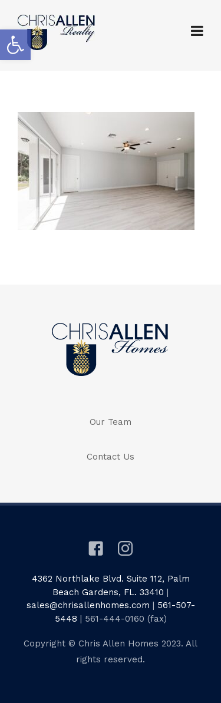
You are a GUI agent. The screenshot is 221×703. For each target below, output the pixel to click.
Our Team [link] (110, 422)
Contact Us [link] (110, 456)
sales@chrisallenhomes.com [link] (88, 605)
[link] (15, 44)
